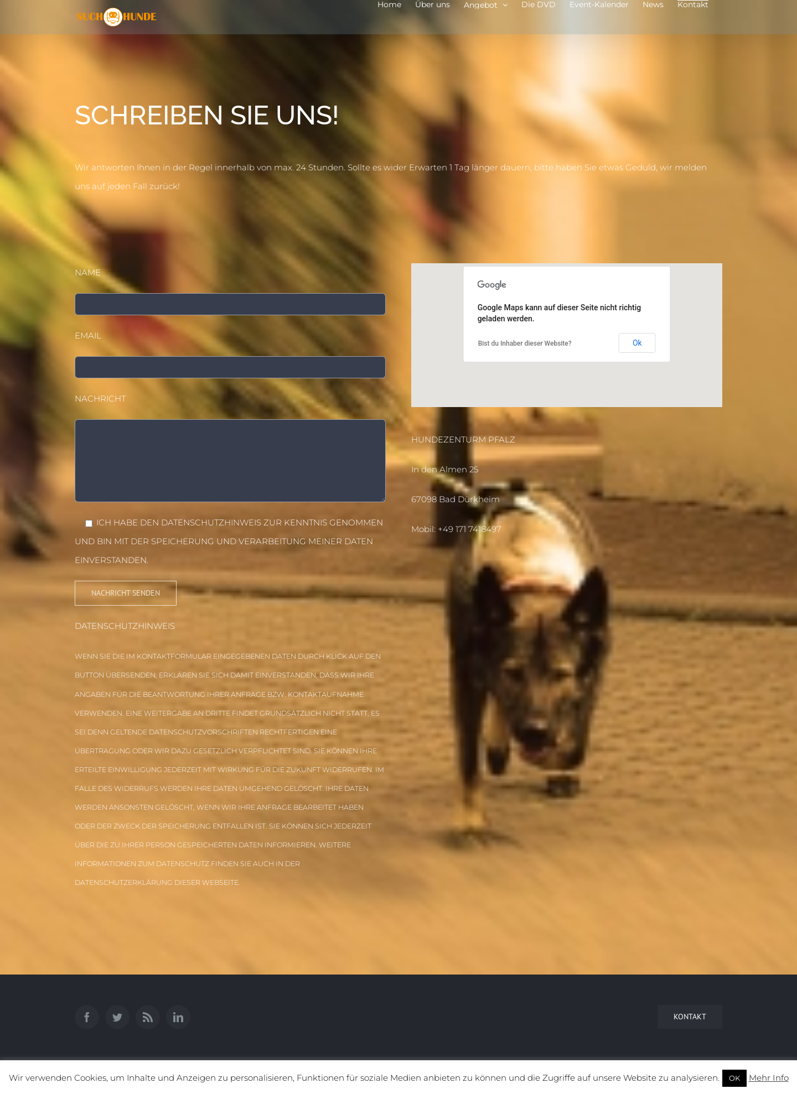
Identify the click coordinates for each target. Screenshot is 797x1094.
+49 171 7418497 (469, 529)
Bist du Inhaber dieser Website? (525, 343)
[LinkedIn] (178, 1017)
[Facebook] (87, 1017)
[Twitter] (117, 1017)
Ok (637, 342)
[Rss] (148, 1017)
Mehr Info (769, 1077)
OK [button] (734, 1078)
